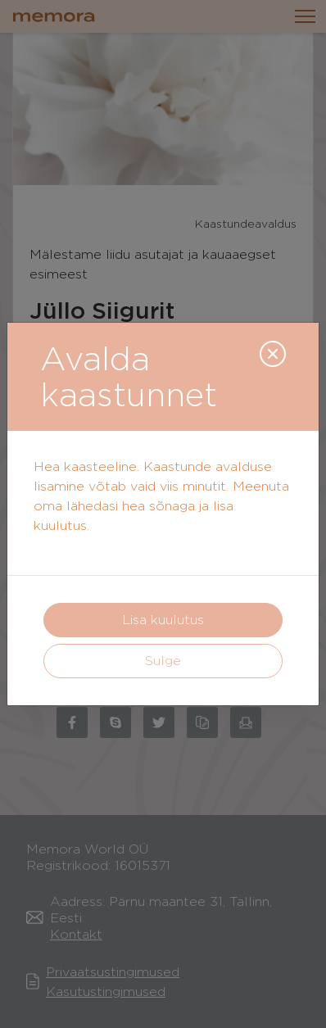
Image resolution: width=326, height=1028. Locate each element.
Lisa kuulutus (163, 620)
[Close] (273, 354)
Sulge (163, 661)
